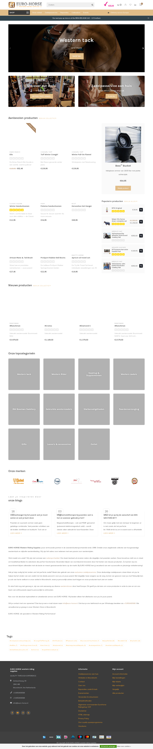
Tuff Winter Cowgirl (49, 154)
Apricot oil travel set (81, 258)
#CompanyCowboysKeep (20, 641)
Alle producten (118, 693)
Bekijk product (123, 188)
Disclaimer (82, 711)
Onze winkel (37, 12)
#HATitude (57, 641)
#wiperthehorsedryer (50, 650)
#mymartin (135, 641)
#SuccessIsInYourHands (89, 641)
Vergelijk (115, 689)
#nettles (13, 645)
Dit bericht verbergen (108, 746)
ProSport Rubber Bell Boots (53, 258)
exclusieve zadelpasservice (85, 572)
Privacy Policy (83, 718)
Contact (81, 682)
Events (86, 12)
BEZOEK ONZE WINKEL (41, 96)
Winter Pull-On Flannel (81, 154)
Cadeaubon (76, 12)
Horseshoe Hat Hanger (82, 206)
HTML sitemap (84, 715)
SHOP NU (76, 56)
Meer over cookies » (124, 746)
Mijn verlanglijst (118, 685)
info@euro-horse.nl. (70, 603)
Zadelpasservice (51, 12)
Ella (11, 154)
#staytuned (58, 645)
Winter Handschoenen (19, 206)
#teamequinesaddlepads (76, 645)
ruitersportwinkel (53, 558)
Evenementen (83, 693)
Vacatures (82, 726)
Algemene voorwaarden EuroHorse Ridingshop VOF (92, 706)
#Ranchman (15, 326)
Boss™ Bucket (123, 165)
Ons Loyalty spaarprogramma (90, 722)
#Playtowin (71, 641)
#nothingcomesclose (28, 645)
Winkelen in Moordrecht (87, 678)
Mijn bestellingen (118, 678)
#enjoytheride (108, 641)
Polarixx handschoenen (51, 206)
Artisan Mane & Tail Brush (21, 258)
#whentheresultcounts (19, 650)
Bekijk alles (130, 201)
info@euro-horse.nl (20, 703)
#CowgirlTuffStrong (41, 641)
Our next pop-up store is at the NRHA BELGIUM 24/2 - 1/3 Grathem (76, 18)
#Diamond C (85, 326)
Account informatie (119, 674)
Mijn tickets (116, 682)
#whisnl (35, 650)
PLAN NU (111, 96)
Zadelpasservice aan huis (88, 674)
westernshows (66, 586)
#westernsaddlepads (114, 645)
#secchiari (45, 645)
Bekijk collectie (47, 118)
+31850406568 (129, 603)
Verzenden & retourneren (88, 697)
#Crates (48, 326)
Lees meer (16, 533)
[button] (10, 48)
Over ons (81, 685)
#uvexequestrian (95, 645)
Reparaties (64, 12)
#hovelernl (122, 641)
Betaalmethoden (85, 701)
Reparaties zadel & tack (87, 689)
